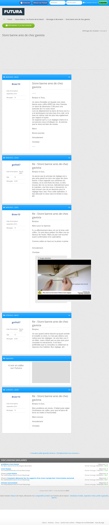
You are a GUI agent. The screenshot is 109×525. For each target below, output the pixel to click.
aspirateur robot (90, 496)
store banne (6, 469)
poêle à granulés (102, 496)
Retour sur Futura (40, 3)
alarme (54, 498)
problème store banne (10, 464)
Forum (9, 19)
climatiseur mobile (76, 496)
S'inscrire (25, 3)
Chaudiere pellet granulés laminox (43, 453)
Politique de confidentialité (85, 523)
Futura (44, 523)
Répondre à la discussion (18, 25)
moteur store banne (9, 483)
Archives (51, 523)
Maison (13, 496)
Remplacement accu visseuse (67, 453)
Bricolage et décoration (54, 19)
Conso (57, 523)
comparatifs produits (42, 496)
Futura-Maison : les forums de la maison (29, 19)
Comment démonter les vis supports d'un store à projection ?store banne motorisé (40, 478)
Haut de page (99, 523)
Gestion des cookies (67, 523)
